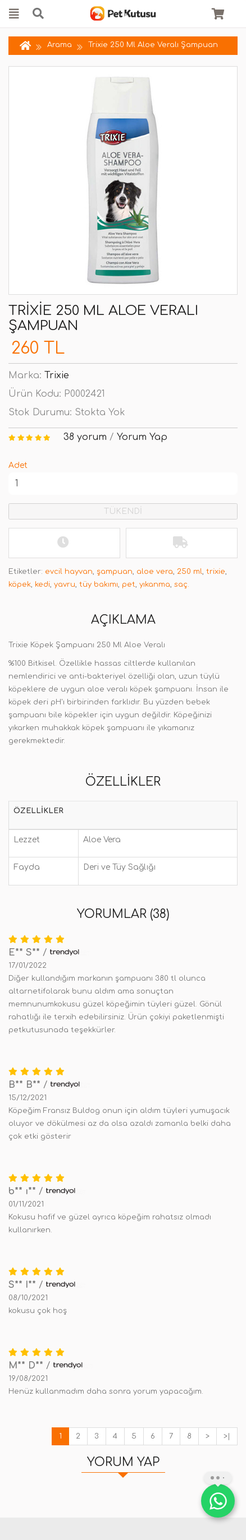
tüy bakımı (98, 584)
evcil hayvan (69, 572)
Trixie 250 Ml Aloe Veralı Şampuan (153, 45)
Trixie (56, 375)
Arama (59, 45)
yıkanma (154, 584)
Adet (18, 465)
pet (128, 584)
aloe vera (154, 572)
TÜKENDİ (123, 511)
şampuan (115, 572)
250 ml (189, 572)
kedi (42, 584)
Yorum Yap (142, 437)
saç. (181, 584)
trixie (215, 572)
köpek (19, 584)
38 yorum (85, 437)
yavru (64, 584)
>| (227, 1436)
